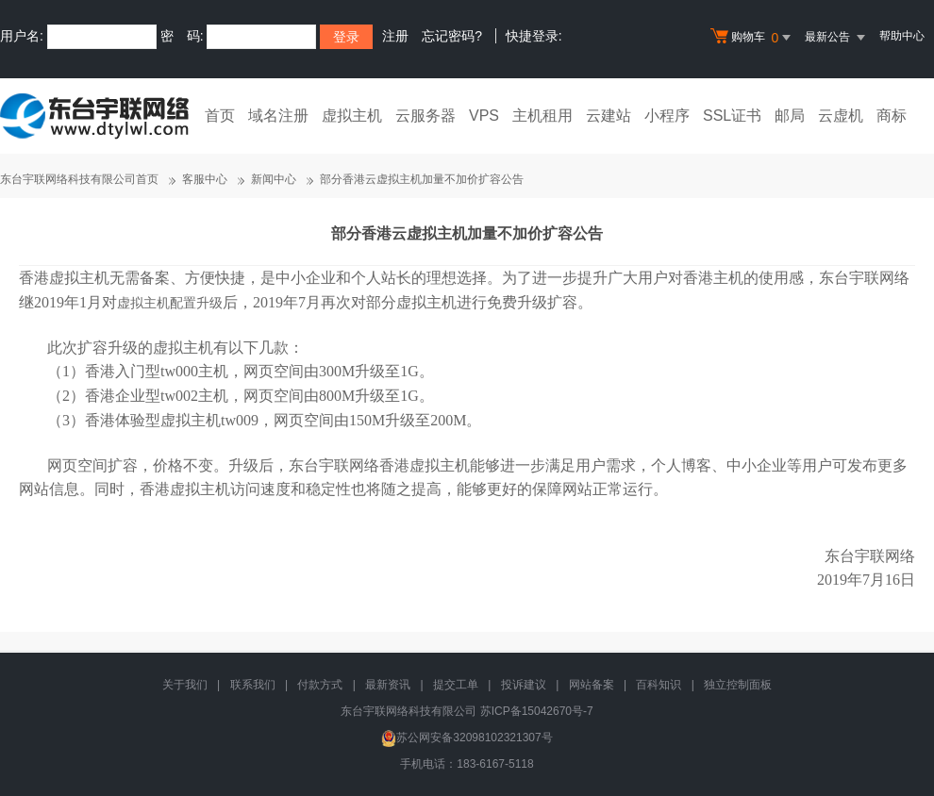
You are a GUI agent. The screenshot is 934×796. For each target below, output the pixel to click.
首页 (220, 116)
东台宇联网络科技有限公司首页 (79, 179)
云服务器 (425, 116)
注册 (395, 35)
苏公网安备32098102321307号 (466, 737)
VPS (484, 116)
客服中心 (204, 179)
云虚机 (840, 116)
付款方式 (319, 684)
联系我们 (252, 684)
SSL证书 (732, 116)
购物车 (752, 37)
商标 (891, 116)
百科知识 (658, 684)
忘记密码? (452, 35)
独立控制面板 (738, 684)
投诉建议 (523, 684)
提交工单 (455, 684)
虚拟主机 (352, 116)
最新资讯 (387, 684)
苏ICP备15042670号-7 (536, 711)
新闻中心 (273, 179)
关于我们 (185, 684)
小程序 (667, 116)
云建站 (608, 116)
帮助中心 (902, 35)
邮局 (790, 116)
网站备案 (591, 684)
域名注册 (278, 116)
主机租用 (542, 116)
